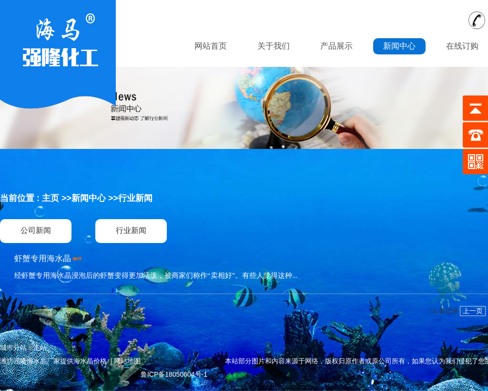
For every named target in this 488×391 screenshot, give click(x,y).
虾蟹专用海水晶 (42, 258)
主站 (40, 347)
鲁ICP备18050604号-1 (174, 374)
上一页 (473, 311)
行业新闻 (135, 198)
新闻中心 (88, 198)
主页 (50, 198)
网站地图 (127, 361)
